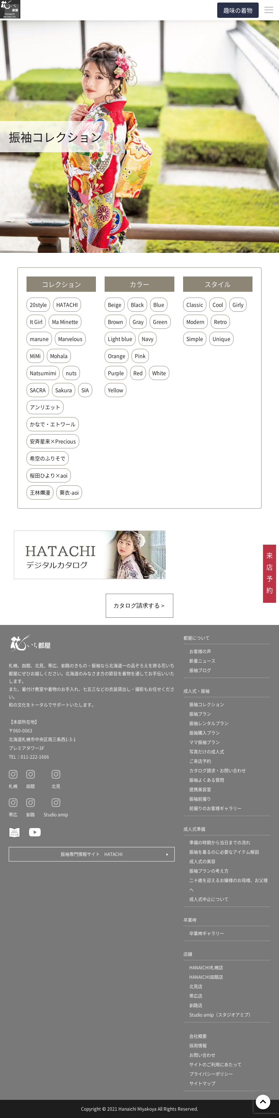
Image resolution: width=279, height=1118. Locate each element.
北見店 (195, 986)
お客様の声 (200, 651)
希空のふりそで (47, 458)
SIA (85, 389)
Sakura (63, 389)
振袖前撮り (200, 799)
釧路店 (195, 1005)
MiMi (35, 355)
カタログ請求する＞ (139, 605)
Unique (221, 338)
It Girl (36, 321)
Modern (195, 321)
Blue (158, 304)
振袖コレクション (206, 704)
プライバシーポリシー (211, 1074)
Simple (194, 338)
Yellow (115, 389)
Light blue (120, 338)
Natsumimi (43, 372)
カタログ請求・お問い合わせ (217, 770)
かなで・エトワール (53, 424)
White (159, 372)
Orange (116, 355)
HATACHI (67, 304)
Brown (115, 321)
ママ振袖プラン (204, 742)
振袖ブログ (200, 670)
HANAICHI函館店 (206, 977)
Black (137, 304)
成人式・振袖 (196, 691)
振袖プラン (200, 714)
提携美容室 (200, 789)
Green (160, 321)
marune (39, 338)
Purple (116, 372)
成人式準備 (194, 829)
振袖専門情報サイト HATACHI (92, 854)
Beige (114, 304)
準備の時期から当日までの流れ (219, 842)
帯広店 (195, 996)
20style (38, 304)
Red (138, 372)
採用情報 (198, 1045)
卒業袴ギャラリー (206, 933)
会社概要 (198, 1036)
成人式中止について (209, 899)
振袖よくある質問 (206, 780)
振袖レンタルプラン (209, 723)
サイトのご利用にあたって (215, 1064)
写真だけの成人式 (206, 751)
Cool (218, 304)
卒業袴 (190, 920)
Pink (140, 355)
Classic (194, 304)
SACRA (38, 389)
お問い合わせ (202, 1055)
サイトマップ (202, 1083)
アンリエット (45, 407)
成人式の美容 (202, 861)
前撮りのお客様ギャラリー (215, 808)
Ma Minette (65, 321)
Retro (220, 321)
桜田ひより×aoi (49, 475)
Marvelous (70, 338)
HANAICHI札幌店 (206, 967)
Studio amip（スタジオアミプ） (221, 1015)
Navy (147, 338)
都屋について (196, 638)
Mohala (59, 355)
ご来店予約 (200, 761)
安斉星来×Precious (53, 441)
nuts (71, 372)
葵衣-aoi (69, 492)
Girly (237, 304)
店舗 (187, 954)
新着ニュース (202, 661)
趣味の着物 (237, 10)
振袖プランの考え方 (209, 871)
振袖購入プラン (204, 733)
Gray (138, 321)
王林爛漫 (40, 492)
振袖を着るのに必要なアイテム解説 (224, 852)
